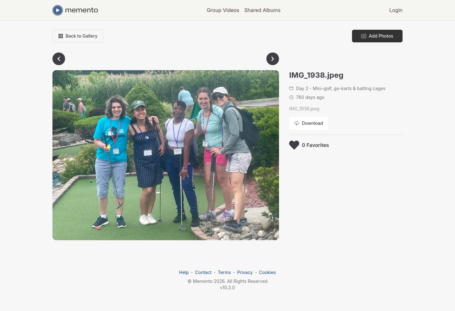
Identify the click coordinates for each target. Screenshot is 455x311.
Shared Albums (262, 10)
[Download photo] (308, 123)
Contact (203, 272)
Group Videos (223, 10)
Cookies (267, 272)
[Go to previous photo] (58, 58)
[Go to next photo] (272, 58)
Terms (224, 272)
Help (184, 272)
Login (396, 10)
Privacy (245, 272)
